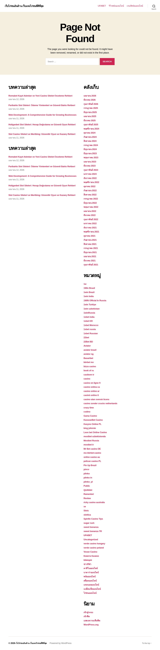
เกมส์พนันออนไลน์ (135, 6)
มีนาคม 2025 (91, 120)
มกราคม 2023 (91, 173)
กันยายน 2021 (91, 239)
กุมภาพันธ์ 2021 (92, 264)
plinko (87, 473)
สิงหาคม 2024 (91, 141)
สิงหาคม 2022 (91, 194)
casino (87, 378)
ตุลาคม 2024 (91, 132)
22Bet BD (89, 341)
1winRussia (90, 312)
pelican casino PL (94, 461)
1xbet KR (89, 321)
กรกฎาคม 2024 (92, 145)
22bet (87, 337)
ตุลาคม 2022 (91, 186)
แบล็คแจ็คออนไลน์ (94, 588)
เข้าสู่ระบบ (89, 612)
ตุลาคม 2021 (91, 235)
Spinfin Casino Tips (95, 518)
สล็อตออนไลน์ (91, 580)
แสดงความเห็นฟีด (93, 620)
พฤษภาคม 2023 (92, 157)
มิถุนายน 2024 (91, 149)
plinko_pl (89, 481)
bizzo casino (91, 366)
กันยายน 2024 (91, 136)
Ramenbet (89, 494)
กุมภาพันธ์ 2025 (92, 124)
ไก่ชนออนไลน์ (91, 592)
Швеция (88, 560)
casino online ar (93, 391)
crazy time (89, 407)
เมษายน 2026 (91, 95)
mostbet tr (89, 444)
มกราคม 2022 (91, 223)
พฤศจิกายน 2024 (93, 128)
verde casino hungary (96, 543)
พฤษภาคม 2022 (92, 206)
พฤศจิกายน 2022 (93, 182)
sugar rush (90, 522)
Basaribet (89, 358)
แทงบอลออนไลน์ (93, 584)
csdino (87, 411)
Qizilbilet (89, 490)
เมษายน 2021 (91, 256)
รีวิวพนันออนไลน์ (116, 6)
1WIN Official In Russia (97, 300)
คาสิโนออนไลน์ (92, 568)
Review (88, 498)
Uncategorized (92, 539)
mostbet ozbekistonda (96, 436)
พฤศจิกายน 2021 (93, 231)
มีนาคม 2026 (91, 99)
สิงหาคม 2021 (91, 244)
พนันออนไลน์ (91, 576)
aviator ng (89, 353)
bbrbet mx (89, 362)
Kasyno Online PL (94, 424)
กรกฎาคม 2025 (92, 108)
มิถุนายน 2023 (91, 153)
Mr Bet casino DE (94, 448)
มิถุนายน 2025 (91, 112)
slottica (88, 514)
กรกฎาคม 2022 (92, 198)
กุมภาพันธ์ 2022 (92, 219)
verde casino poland (95, 547)
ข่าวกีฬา (88, 564)
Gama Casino (91, 415)
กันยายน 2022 (91, 190)
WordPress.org (92, 624)
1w (85, 283)
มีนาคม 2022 (91, 215)
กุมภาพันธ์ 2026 (92, 103)
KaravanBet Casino (95, 419)
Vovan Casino (92, 551)
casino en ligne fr (94, 382)
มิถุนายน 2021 (91, 252)
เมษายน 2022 (91, 211)
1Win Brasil (90, 288)
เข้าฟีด (87, 616)
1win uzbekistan (93, 308)
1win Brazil (90, 292)
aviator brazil (91, 349)
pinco (87, 469)
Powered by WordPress (64, 643)
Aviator (88, 345)
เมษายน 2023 (91, 161)
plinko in (89, 477)
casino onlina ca (93, 386)
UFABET (102, 6)
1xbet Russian (92, 333)
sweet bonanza (92, 527)
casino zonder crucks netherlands (103, 403)
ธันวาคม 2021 (91, 227)
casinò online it (92, 395)
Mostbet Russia (93, 440)
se (85, 506)
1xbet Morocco (92, 325)
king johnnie (91, 428)
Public (87, 485)
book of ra (89, 370)
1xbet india (90, 316)
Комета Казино (92, 555)
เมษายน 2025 (91, 116)
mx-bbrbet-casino (94, 452)
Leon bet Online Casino (97, 432)
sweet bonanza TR (94, 531)
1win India (89, 296)
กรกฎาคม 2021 (92, 248)
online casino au (93, 457)
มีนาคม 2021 (91, 260)
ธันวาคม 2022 (91, 178)
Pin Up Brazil (91, 465)
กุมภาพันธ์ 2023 (92, 169)
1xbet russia (91, 329)
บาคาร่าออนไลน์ (92, 572)
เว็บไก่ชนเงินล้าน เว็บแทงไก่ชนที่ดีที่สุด (27, 6)
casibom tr (90, 374)
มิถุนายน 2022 (91, 202)
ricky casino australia (96, 502)
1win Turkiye (91, 304)
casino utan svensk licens (99, 399)
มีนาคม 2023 (91, 165)
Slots (87, 510)
